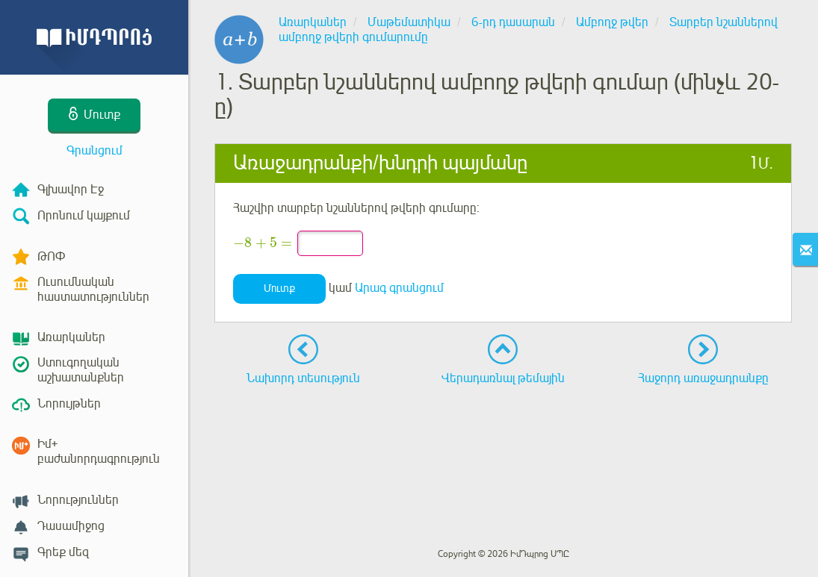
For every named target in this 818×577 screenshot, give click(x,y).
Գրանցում (94, 150)
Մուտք (279, 288)
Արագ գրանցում (399, 288)
